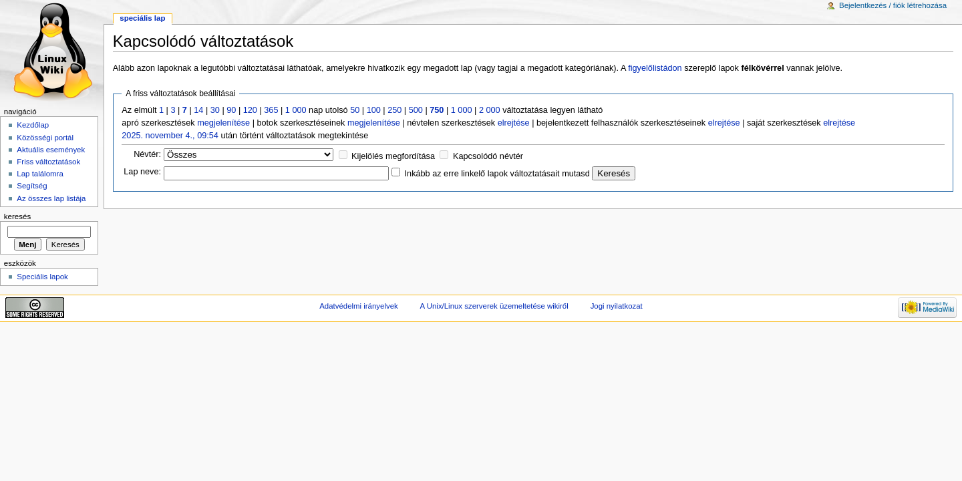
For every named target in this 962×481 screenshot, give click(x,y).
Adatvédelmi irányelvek (358, 306)
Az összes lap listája (51, 198)
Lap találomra (40, 174)
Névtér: (147, 154)
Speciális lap (142, 18)
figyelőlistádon (654, 68)
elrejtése (514, 123)
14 (198, 110)
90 (231, 110)
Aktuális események (51, 150)
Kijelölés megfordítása (393, 156)
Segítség (32, 186)
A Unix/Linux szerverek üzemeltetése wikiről (494, 306)
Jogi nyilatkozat (617, 306)
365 (271, 110)
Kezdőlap (33, 125)
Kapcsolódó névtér (488, 156)
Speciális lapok (42, 277)
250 (394, 110)
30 (215, 110)
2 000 (489, 110)
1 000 (296, 110)
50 (354, 110)
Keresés (17, 216)
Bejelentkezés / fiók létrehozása (893, 5)
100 (374, 110)
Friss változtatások (48, 162)
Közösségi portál (45, 138)
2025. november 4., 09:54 (170, 135)
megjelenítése (223, 123)
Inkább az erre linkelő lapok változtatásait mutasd (497, 173)
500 (416, 110)
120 (250, 110)
